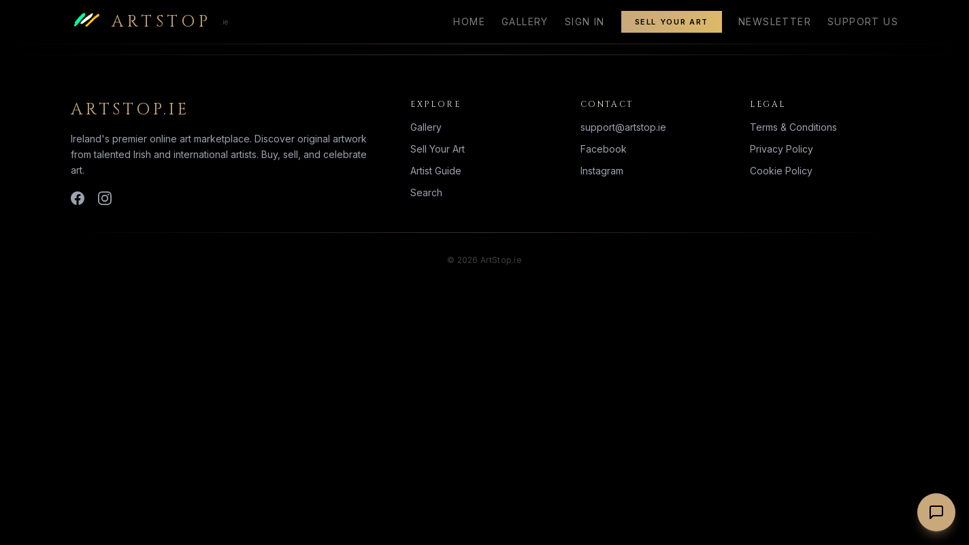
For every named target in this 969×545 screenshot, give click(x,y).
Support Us (862, 21)
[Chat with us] (936, 512)
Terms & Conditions (793, 127)
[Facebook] (77, 198)
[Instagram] (105, 198)
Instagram (601, 170)
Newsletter (774, 21)
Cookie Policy (781, 170)
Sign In (585, 21)
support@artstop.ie (623, 127)
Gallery (525, 21)
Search (426, 192)
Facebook (603, 149)
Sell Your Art (671, 22)
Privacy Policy (781, 149)
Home (469, 21)
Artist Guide (435, 170)
